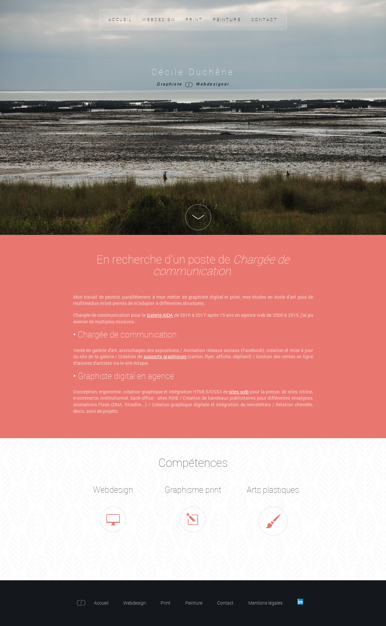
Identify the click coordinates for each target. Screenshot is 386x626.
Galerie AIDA (160, 315)
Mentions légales (265, 603)
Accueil (120, 19)
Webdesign (158, 19)
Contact (264, 19)
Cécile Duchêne (193, 71)
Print (194, 19)
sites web (239, 391)
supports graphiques (165, 356)
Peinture (227, 19)
